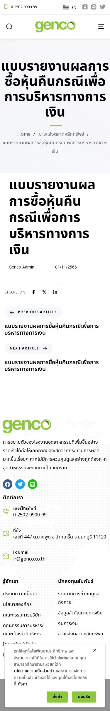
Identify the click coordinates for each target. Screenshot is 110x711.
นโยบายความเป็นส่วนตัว (34, 697)
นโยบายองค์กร (17, 604)
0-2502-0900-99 (24, 7)
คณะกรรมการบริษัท (22, 615)
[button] (9, 26)
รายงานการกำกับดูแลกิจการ (78, 598)
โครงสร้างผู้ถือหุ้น (19, 644)
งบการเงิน (68, 623)
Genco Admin (21, 267)
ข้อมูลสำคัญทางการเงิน (80, 613)
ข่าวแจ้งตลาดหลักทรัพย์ (80, 634)
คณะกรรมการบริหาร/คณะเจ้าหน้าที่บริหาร (23, 630)
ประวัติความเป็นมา (20, 594)
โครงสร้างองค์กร (19, 655)
